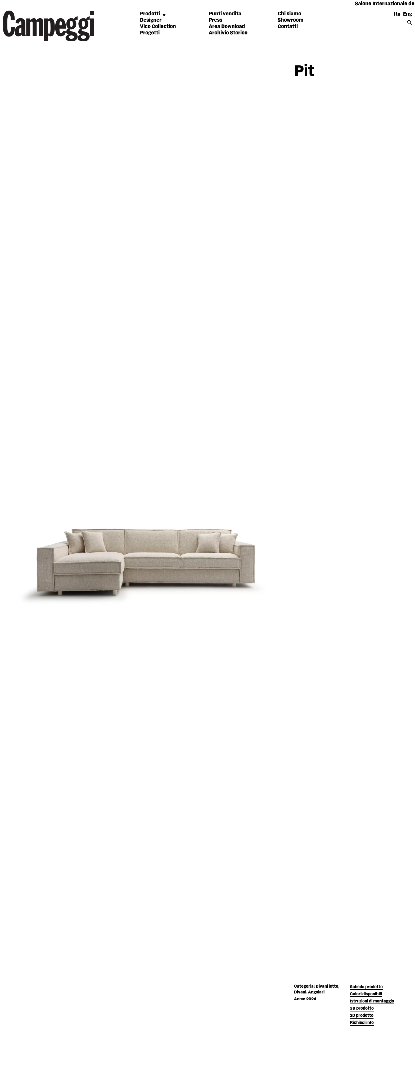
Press (215, 20)
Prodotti (150, 13)
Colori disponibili (366, 994)
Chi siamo (289, 13)
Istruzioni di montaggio (372, 1001)
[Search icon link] (409, 23)
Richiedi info (362, 1023)
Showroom (291, 20)
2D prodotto (361, 1016)
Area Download (227, 26)
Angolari (316, 992)
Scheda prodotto (366, 987)
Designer (150, 20)
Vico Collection (158, 26)
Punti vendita (225, 13)
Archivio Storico (228, 32)
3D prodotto (362, 1008)
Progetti (150, 32)
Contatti (288, 26)
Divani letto (327, 986)
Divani (300, 992)
